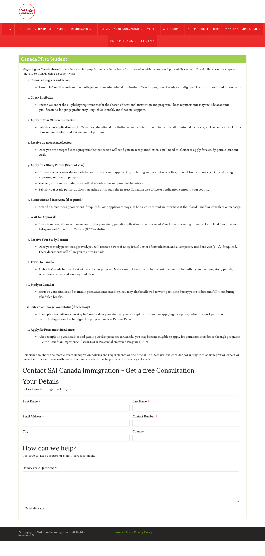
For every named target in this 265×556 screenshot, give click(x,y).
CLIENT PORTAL (123, 41)
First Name (31, 401)
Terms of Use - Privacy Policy (132, 532)
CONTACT (148, 41)
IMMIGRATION (83, 29)
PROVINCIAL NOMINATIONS (121, 29)
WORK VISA (173, 29)
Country (138, 431)
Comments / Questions (39, 468)
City (25, 431)
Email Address (33, 416)
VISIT (153, 29)
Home (8, 29)
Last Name (140, 401)
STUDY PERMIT (198, 29)
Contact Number (144, 416)
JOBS (216, 29)
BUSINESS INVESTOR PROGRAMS (42, 29)
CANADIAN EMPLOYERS (242, 29)
